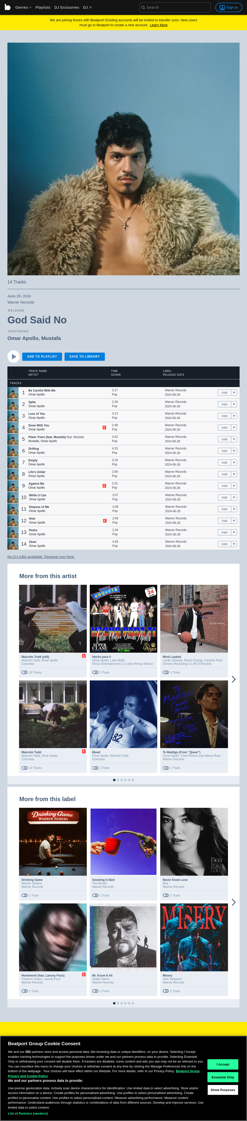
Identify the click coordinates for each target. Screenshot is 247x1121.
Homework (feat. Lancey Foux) (43, 975)
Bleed (96, 752)
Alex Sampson (172, 979)
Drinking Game (32, 880)
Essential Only (223, 1086)
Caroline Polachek (216, 660)
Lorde (166, 660)
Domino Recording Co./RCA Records (187, 664)
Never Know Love (175, 880)
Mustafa (51, 338)
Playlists (43, 7)
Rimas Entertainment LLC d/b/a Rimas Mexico (122, 664)
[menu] (21, 7)
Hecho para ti (101, 657)
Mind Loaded (172, 657)
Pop (114, 394)
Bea (165, 883)
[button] (13, 392)
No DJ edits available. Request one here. (41, 557)
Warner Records (175, 390)
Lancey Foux (52, 979)
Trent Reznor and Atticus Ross (201, 755)
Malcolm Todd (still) (35, 657)
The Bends (99, 883)
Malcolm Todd (31, 660)
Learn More (159, 25)
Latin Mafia (117, 660)
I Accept (223, 1073)
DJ (87, 7)
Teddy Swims (101, 979)
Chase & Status (32, 979)
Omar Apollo (22, 338)
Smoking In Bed (103, 880)
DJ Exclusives (66, 7)
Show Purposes (223, 1099)
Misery (167, 975)
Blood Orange (193, 660)
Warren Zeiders (32, 883)
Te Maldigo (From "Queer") (182, 752)
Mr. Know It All (102, 975)
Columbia (28, 664)
